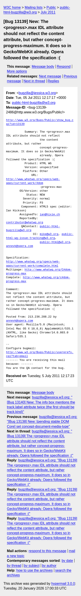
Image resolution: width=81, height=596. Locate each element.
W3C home (12, 7)
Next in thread (34, 81)
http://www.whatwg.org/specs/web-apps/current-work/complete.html (33, 264)
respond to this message (47, 551)
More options (17, 71)
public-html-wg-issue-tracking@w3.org (39, 236)
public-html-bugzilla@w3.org (33, 102)
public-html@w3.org (55, 242)
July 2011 (48, 12)
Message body (43, 66)
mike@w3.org (49, 234)
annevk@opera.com (19, 246)
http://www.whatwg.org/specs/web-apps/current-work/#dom (33, 181)
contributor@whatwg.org (24, 223)
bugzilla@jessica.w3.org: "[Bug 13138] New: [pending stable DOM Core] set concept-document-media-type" (42, 421)
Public (51, 7)
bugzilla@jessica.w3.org (37, 93)
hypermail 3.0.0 (63, 583)
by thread (14, 565)
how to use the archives (34, 570)
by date (67, 560)
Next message (50, 76)
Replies (53, 81)
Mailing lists (34, 7)
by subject (32, 565)
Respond (64, 66)
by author (49, 565)
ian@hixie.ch (50, 215)
